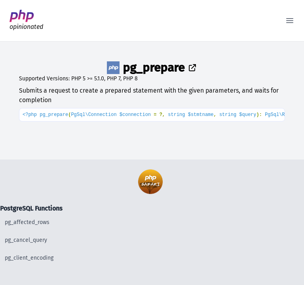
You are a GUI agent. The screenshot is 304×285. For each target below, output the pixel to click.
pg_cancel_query (26, 240)
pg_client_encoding (29, 258)
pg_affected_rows (27, 222)
